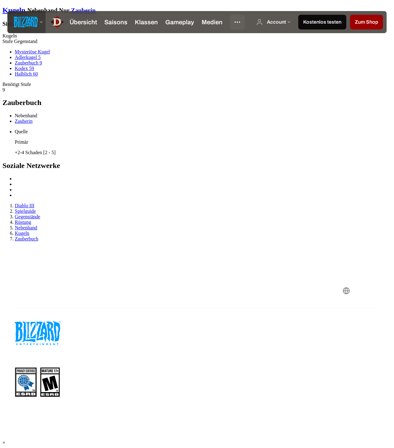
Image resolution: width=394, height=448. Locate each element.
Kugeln (14, 10)
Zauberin (83, 10)
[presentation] (26, 22)
